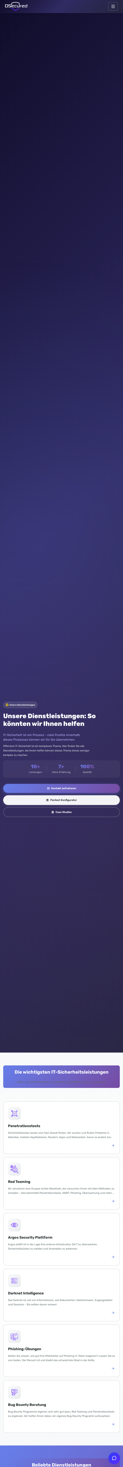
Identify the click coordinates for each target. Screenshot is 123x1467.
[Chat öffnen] (114, 1458)
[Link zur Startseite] (16, 6)
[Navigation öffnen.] (113, 6)
